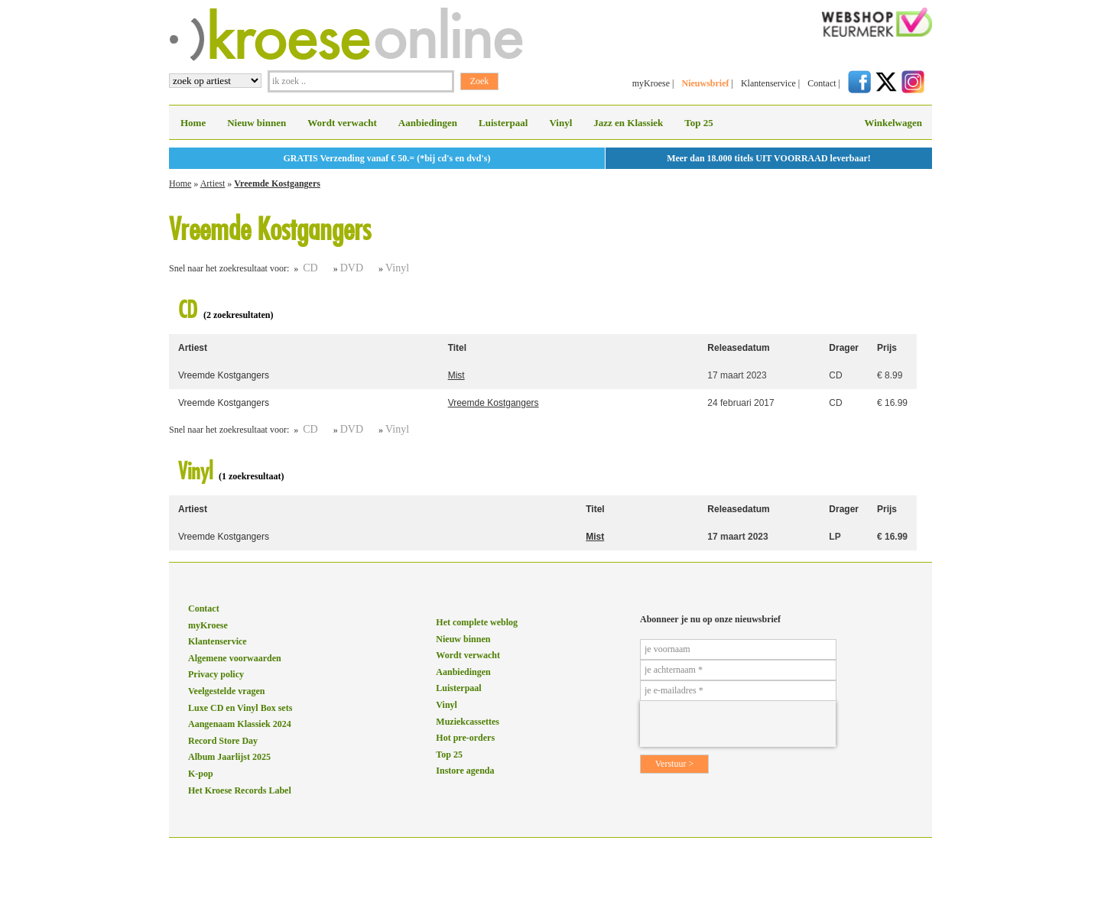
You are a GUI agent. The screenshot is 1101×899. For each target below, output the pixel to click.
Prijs (887, 347)
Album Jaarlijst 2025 (229, 756)
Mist (456, 375)
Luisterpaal (503, 122)
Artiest (213, 183)
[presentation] (738, 724)
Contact (821, 83)
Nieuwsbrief (705, 83)
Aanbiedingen (427, 122)
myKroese (651, 83)
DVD (351, 268)
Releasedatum (738, 347)
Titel (457, 347)
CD (310, 268)
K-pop (200, 773)
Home (193, 122)
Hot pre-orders (465, 737)
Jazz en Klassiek (628, 122)
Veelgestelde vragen (226, 691)
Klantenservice (768, 83)
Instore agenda (465, 770)
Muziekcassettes (467, 721)
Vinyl (560, 122)
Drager (844, 347)
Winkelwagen (893, 122)
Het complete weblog (477, 622)
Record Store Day (223, 740)
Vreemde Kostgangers (277, 183)
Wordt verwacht (342, 122)
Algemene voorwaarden (234, 658)
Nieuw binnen (256, 122)
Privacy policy (216, 674)
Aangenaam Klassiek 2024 (239, 724)
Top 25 (698, 122)
